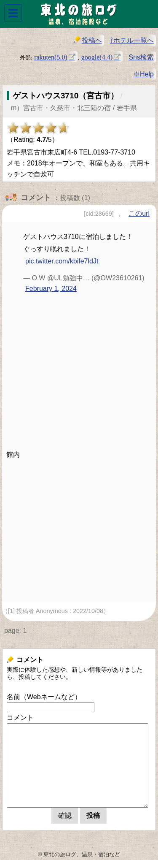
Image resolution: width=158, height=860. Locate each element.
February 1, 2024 (51, 288)
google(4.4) (96, 56)
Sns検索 (141, 57)
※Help (143, 74)
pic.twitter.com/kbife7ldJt (61, 261)
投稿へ (88, 40)
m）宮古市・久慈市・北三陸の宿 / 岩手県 (74, 107)
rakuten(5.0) (50, 56)
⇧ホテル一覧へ (132, 40)
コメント (20, 717)
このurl (139, 213)
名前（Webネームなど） (44, 696)
